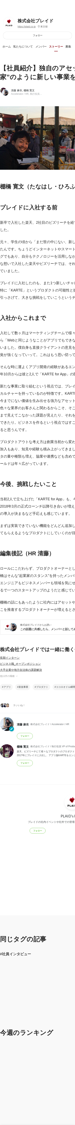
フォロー (37, 35)
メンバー (41, 46)
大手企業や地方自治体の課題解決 (21, 669)
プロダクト (42, 687)
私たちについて (23, 46)
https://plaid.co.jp (27, 26)
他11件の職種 (9, 676)
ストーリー (56, 46)
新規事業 (23, 687)
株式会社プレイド (36, 21)
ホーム (6, 46)
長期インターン (10, 657)
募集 (68, 46)
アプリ (7, 687)
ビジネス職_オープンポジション (20, 663)
